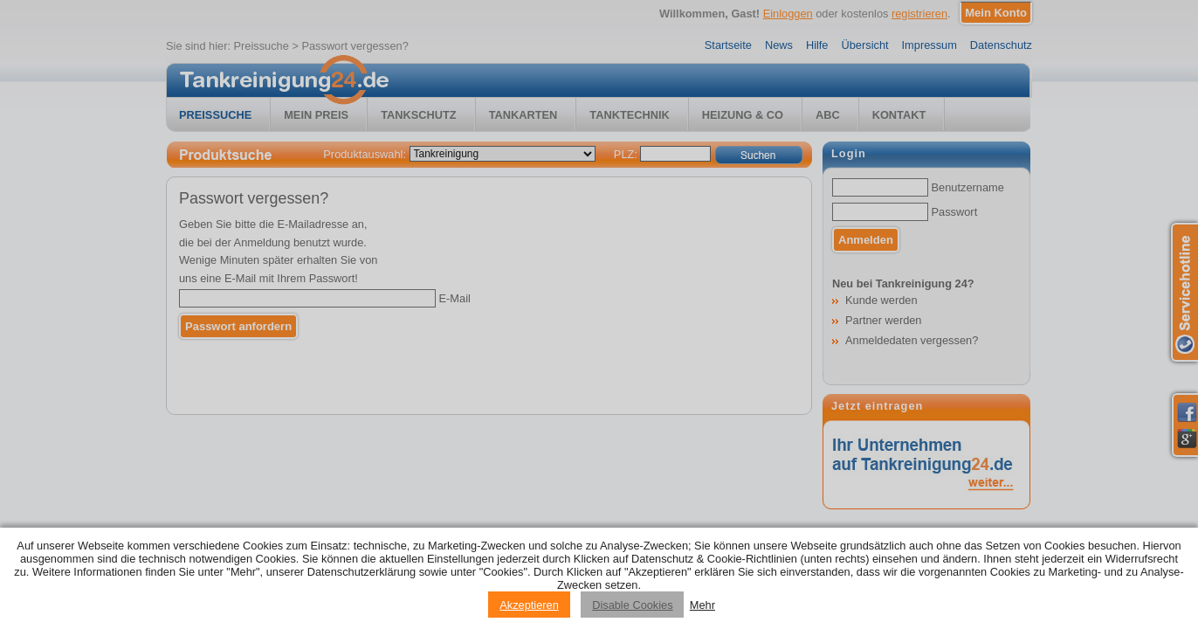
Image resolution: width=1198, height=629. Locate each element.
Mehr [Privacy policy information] (702, 605)
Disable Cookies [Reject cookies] (632, 605)
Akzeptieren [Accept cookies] (529, 605)
